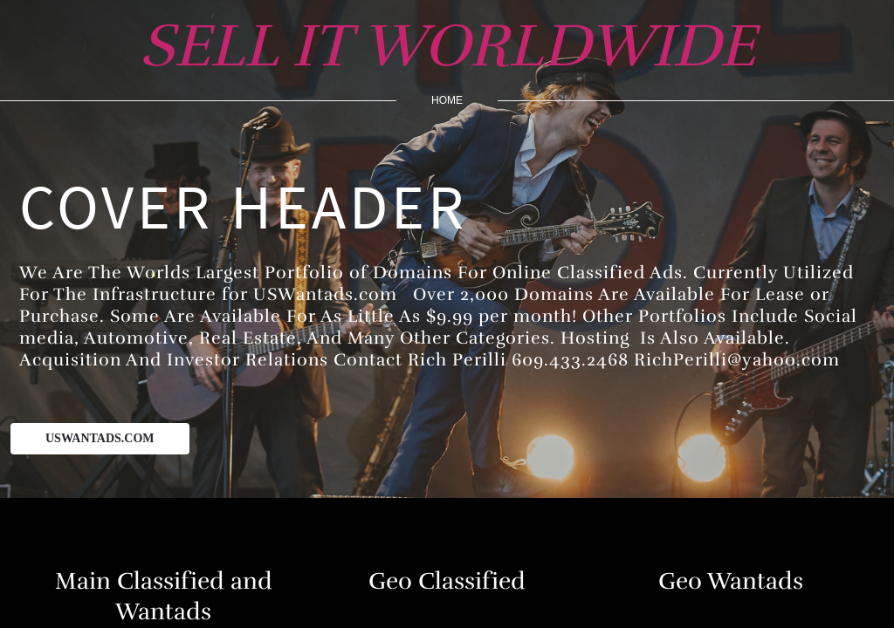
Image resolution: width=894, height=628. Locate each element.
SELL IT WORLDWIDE (447, 46)
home (447, 100)
